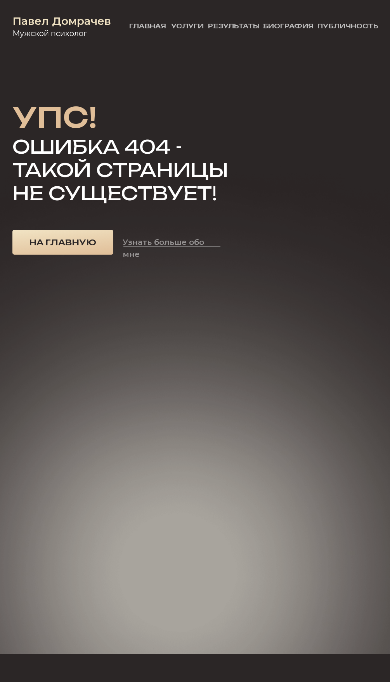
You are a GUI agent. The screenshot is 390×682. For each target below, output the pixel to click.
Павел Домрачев (61, 21)
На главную (62, 242)
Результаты (234, 26)
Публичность (347, 26)
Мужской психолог (49, 33)
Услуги (187, 26)
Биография (288, 26)
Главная (147, 26)
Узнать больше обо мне (163, 248)
